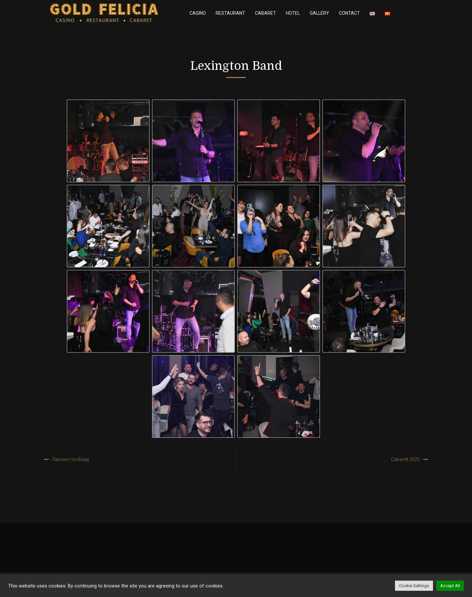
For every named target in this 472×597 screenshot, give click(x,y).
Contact (349, 13)
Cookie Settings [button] (414, 585)
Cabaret (265, 13)
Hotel (293, 13)
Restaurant (230, 13)
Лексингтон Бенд (70, 459)
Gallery (319, 13)
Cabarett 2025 (405, 459)
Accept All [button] (450, 585)
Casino (197, 13)
